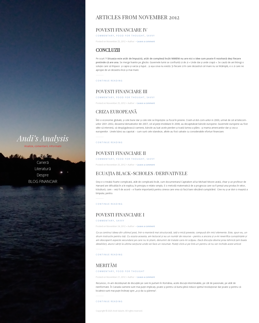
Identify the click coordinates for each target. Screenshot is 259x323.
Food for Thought (130, 35)
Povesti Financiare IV (121, 30)
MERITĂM (106, 265)
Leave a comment (146, 41)
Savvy (151, 35)
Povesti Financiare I (120, 214)
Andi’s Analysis (42, 138)
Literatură (43, 168)
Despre (43, 175)
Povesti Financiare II (121, 153)
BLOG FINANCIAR (42, 181)
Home (43, 156)
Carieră (43, 162)
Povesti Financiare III (121, 91)
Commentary (105, 35)
